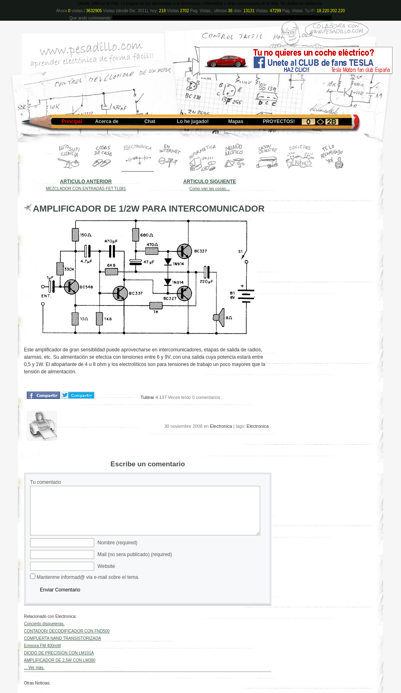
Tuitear (147, 397)
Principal (72, 121)
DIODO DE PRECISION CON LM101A (59, 653)
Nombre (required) (117, 543)
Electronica (221, 426)
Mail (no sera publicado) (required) (134, 554)
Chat (149, 121)
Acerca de (106, 121)
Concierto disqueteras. (44, 624)
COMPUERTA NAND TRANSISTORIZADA (62, 638)
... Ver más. (34, 667)
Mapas (235, 121)
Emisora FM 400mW (42, 645)
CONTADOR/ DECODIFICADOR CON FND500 (67, 631)
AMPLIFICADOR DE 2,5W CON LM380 (59, 660)
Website (106, 566)
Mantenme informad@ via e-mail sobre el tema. (88, 577)
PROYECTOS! (279, 121)
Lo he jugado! (193, 121)
